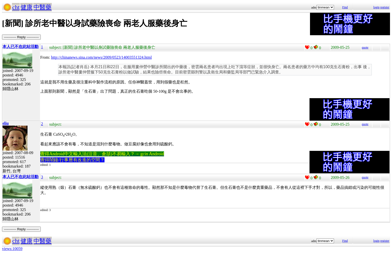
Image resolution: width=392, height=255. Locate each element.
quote (365, 47)
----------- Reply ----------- (21, 37)
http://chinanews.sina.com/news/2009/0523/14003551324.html (101, 57)
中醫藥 (43, 7)
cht (16, 7)
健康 (26, 7)
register (384, 7)
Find (345, 7)
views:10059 (12, 249)
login (376, 7)
